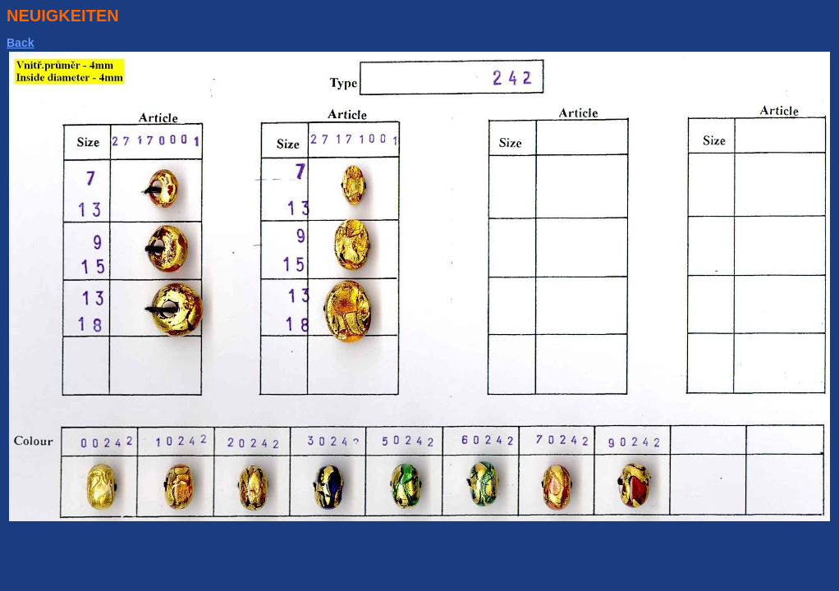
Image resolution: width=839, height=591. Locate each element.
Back (20, 42)
